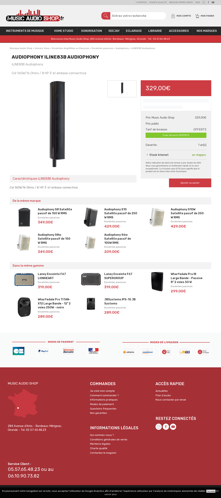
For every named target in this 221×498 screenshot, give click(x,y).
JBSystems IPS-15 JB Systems (120, 303)
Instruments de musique (25, 32)
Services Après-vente (181, 2)
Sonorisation (91, 32)
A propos (141, 2)
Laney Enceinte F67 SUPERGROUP (118, 277)
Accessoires (179, 32)
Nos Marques (207, 32)
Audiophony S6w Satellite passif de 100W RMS (117, 240)
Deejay (114, 32)
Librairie (155, 32)
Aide (197, 2)
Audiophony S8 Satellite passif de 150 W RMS (55, 213)
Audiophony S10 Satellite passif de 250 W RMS (120, 214)
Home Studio (63, 32)
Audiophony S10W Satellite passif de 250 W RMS (187, 214)
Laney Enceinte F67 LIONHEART (52, 277)
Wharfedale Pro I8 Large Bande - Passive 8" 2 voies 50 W (186, 279)
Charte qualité (157, 2)
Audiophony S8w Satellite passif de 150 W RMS (54, 240)
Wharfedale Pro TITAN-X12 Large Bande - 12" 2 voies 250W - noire (54, 305)
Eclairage (134, 32)
